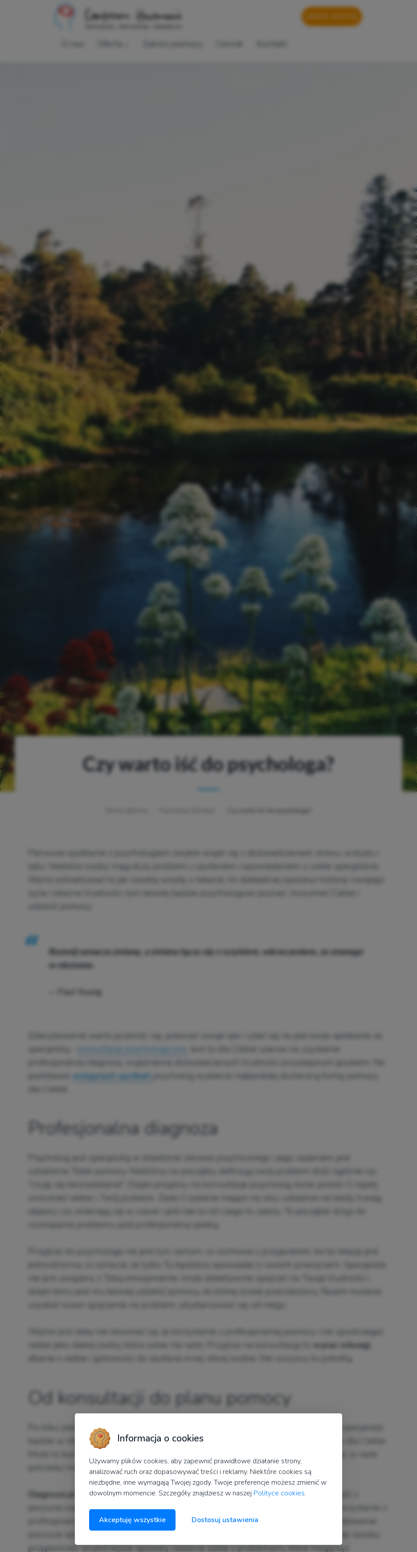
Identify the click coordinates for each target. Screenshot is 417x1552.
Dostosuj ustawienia (225, 1520)
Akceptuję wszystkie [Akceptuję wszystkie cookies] (132, 1520)
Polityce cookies (279, 1493)
